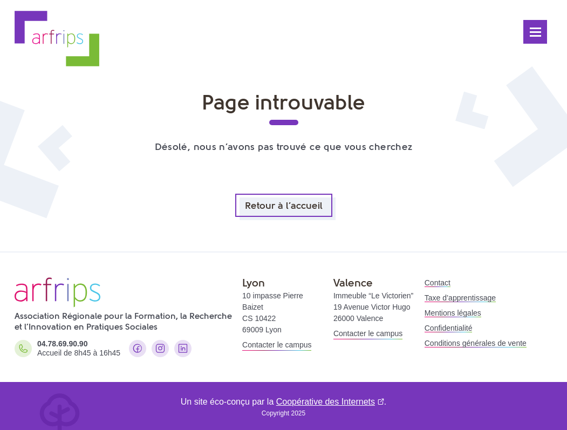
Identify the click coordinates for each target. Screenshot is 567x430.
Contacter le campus (276, 344)
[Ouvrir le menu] (535, 32)
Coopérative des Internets (325, 401)
